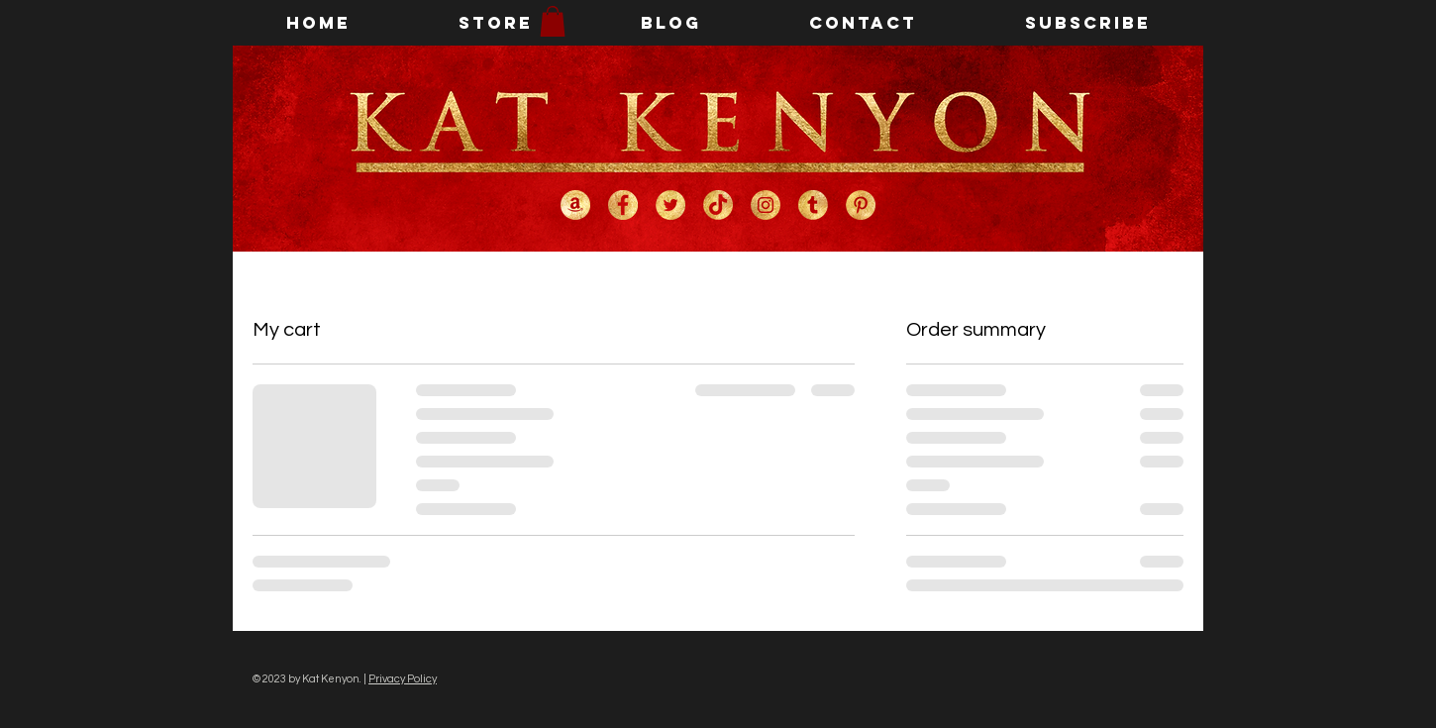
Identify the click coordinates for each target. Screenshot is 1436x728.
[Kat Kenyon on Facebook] (623, 205)
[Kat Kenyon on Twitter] (670, 205)
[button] (552, 21)
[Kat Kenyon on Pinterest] (860, 205)
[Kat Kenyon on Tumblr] (813, 205)
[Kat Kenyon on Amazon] (575, 205)
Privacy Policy (402, 679)
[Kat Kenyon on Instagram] (765, 205)
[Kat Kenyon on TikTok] (718, 205)
